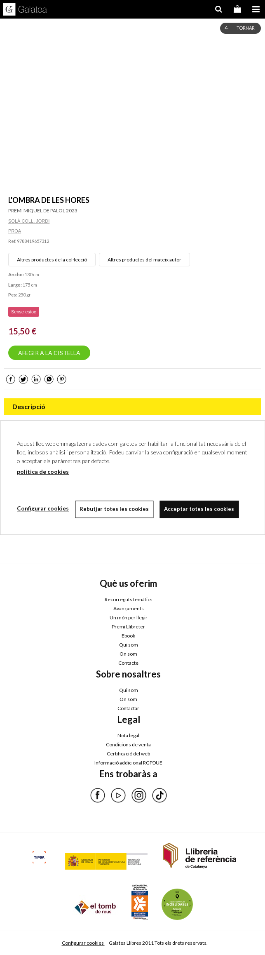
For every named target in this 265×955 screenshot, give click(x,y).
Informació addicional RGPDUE (128, 763)
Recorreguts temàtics (128, 599)
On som (128, 654)
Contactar (128, 708)
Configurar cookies (83, 943)
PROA (14, 230)
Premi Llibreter (128, 626)
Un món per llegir (129, 617)
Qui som (128, 645)
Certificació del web (128, 753)
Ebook (128, 636)
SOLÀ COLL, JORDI (28, 221)
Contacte (128, 663)
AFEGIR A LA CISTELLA (49, 352)
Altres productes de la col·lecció (52, 259)
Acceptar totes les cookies (199, 509)
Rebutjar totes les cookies (114, 509)
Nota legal (128, 735)
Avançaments (128, 608)
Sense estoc (23, 311)
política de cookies (43, 471)
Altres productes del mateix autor (144, 259)
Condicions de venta (128, 744)
